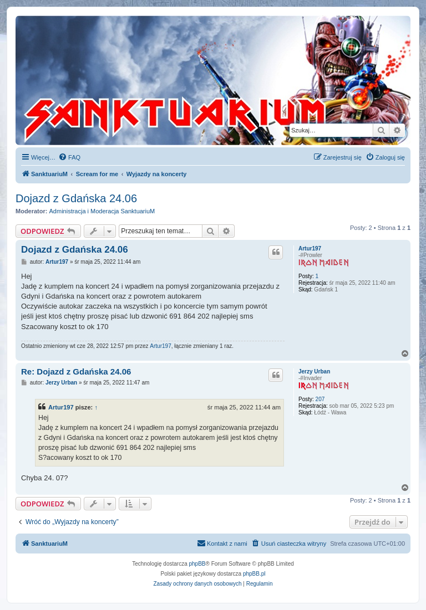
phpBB (197, 564)
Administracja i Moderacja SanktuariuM (102, 211)
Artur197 (309, 248)
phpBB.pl (254, 574)
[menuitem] (69, 157)
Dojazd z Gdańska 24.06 (76, 198)
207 (320, 399)
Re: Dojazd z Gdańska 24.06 (76, 371)
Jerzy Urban (314, 371)
